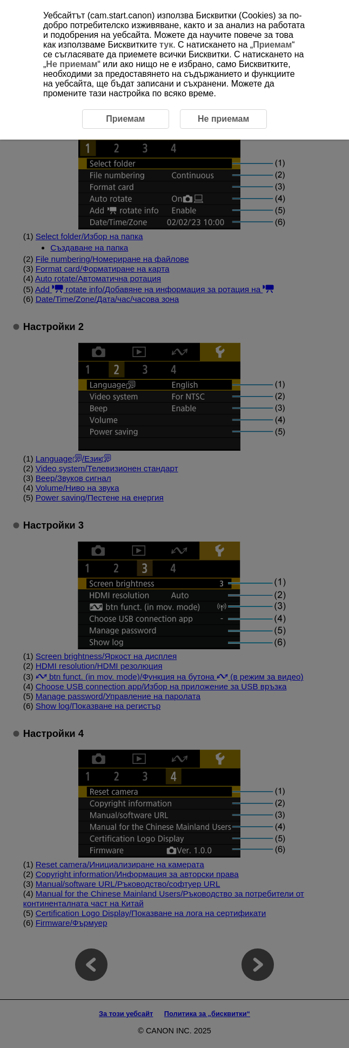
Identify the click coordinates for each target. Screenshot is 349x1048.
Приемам (272, 44)
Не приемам (71, 64)
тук (166, 44)
